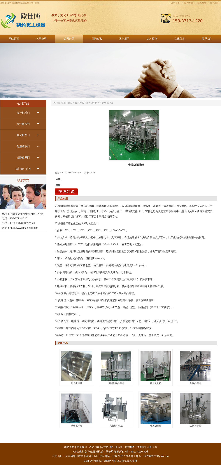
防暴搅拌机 (195, 383)
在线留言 (201, 3)
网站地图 (130, 447)
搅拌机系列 (23, 112)
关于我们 (82, 447)
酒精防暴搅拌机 (116, 383)
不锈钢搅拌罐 (106, 102)
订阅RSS (151, 447)
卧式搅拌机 (76, 383)
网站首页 (69, 447)
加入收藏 (188, 3)
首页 (70, 102)
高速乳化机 (155, 383)
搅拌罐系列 (23, 123)
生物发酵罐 (195, 425)
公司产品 (79, 102)
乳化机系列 (23, 135)
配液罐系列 (23, 146)
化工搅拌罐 (155, 425)
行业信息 (117, 447)
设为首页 (175, 3)
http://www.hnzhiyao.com (24, 227)
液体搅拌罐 (76, 425)
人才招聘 (106, 447)
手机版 (141, 447)
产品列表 (94, 447)
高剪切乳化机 (116, 425)
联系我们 (214, 3)
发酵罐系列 (23, 157)
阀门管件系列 (23, 168)
